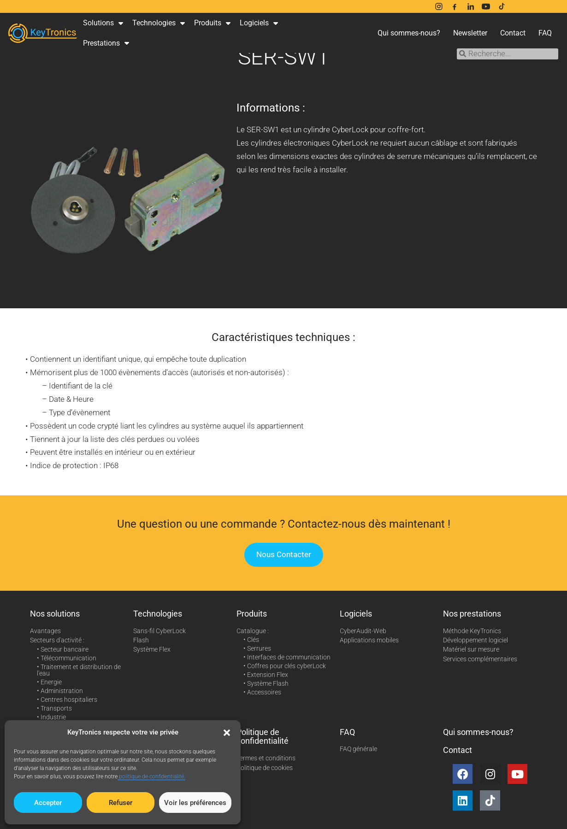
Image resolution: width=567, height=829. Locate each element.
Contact (513, 33)
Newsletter (470, 33)
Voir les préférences (195, 803)
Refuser (120, 803)
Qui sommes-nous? (409, 33)
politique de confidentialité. (151, 776)
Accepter (48, 803)
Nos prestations (472, 613)
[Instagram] (438, 6)
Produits (212, 23)
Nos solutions (55, 613)
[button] (226, 732)
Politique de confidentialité (262, 736)
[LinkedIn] (470, 6)
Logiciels (259, 23)
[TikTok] (501, 6)
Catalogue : (252, 631)
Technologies (158, 23)
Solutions (103, 23)
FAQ (545, 33)
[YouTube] (485, 6)
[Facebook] (454, 6)
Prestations (106, 43)
